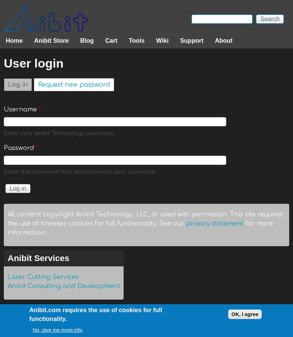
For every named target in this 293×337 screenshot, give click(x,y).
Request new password (74, 84)
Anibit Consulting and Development (64, 286)
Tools (137, 40)
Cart (111, 40)
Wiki (162, 40)
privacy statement (214, 223)
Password (21, 148)
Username (22, 109)
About (223, 40)
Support (191, 40)
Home (14, 40)
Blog (87, 40)
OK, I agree (245, 316)
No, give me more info (57, 332)
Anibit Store (51, 40)
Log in (20, 83)
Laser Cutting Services (43, 277)
